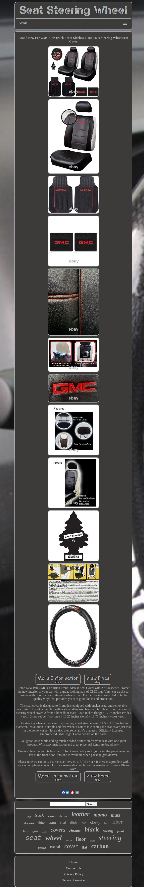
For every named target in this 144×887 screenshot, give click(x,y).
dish (73, 823)
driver (63, 816)
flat (84, 847)
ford (26, 831)
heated (42, 847)
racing (108, 831)
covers (58, 830)
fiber (117, 822)
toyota (69, 840)
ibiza (41, 823)
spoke (35, 831)
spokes (51, 816)
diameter (29, 823)
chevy (95, 822)
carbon (100, 846)
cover (71, 846)
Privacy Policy (73, 874)
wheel (53, 838)
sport (92, 841)
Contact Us (73, 868)
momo (100, 815)
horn (52, 823)
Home (73, 862)
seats (44, 832)
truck (39, 815)
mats (115, 815)
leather (80, 814)
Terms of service (73, 880)
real (63, 822)
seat (33, 838)
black (92, 829)
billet (29, 817)
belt (106, 823)
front (120, 831)
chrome (75, 831)
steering (110, 838)
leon (83, 823)
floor (81, 839)
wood (55, 846)
